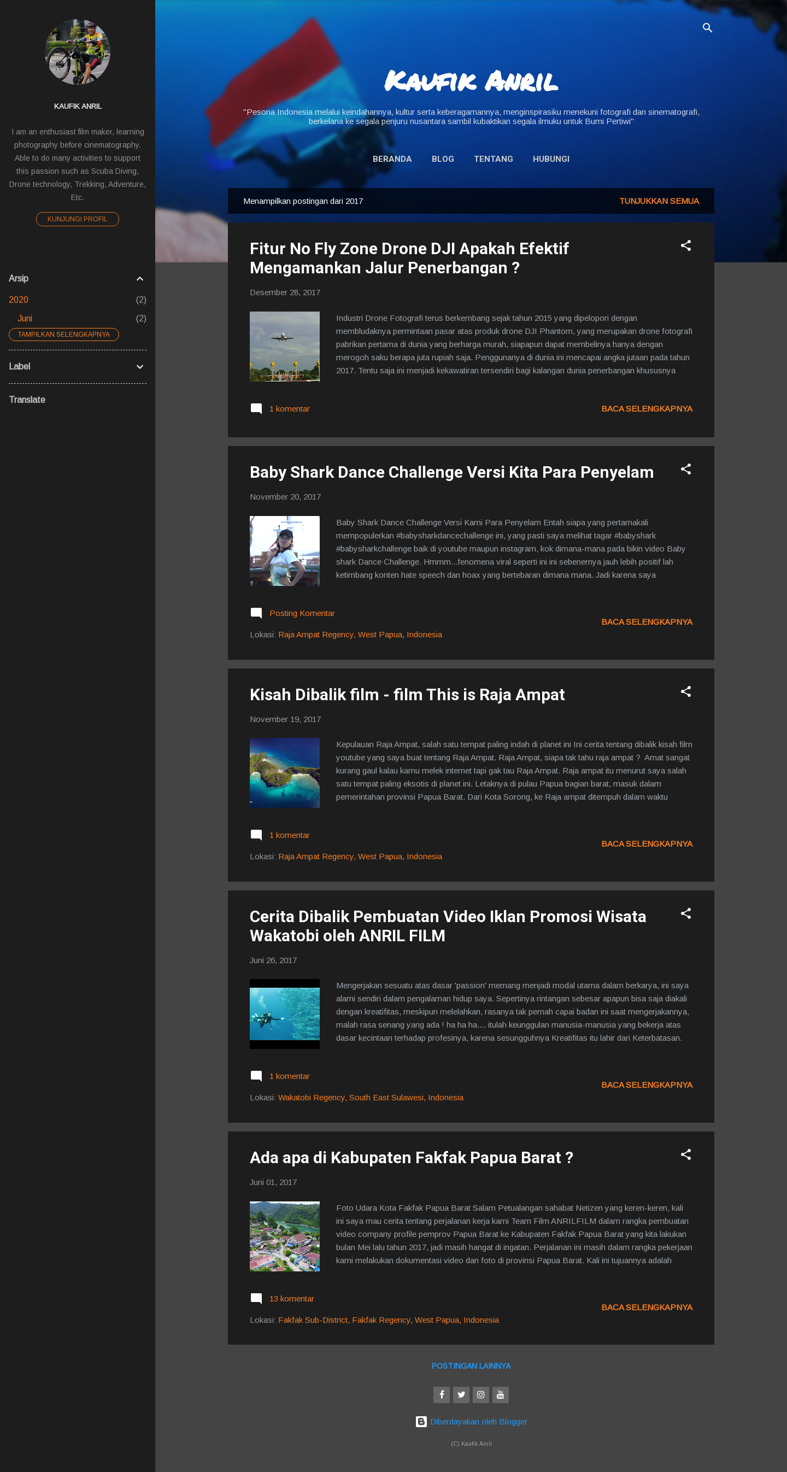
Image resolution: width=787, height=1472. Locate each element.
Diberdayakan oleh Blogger (471, 1421)
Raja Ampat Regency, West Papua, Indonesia (360, 634)
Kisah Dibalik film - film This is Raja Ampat (407, 694)
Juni (24, 318)
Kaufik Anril (471, 80)
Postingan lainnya (471, 1366)
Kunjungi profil (78, 219)
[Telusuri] (707, 29)
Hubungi (551, 159)
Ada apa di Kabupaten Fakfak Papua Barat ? (411, 1157)
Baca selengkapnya (646, 408)
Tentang (493, 159)
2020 (18, 299)
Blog (443, 159)
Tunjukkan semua (659, 201)
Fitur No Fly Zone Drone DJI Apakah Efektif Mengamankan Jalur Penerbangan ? (409, 258)
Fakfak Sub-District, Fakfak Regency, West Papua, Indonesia (388, 1319)
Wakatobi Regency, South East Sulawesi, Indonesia (370, 1097)
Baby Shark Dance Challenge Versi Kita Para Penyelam (452, 472)
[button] (685, 247)
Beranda (392, 159)
